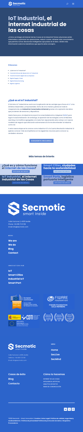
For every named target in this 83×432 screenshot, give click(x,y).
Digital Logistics (15, 83)
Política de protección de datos (50, 421)
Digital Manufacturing (17, 81)
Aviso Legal (45, 418)
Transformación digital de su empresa (22, 76)
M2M (65, 115)
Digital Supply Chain (16, 78)
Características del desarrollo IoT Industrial (24, 73)
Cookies (37, 418)
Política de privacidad (29, 421)
